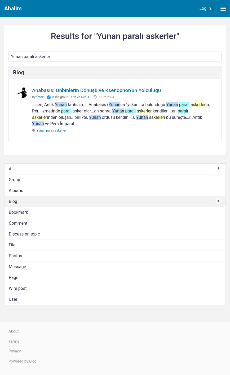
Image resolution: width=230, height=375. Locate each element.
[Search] (115, 56)
